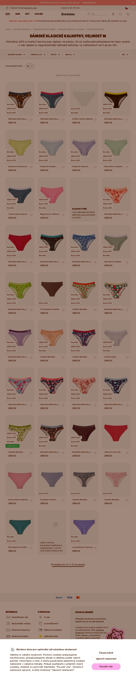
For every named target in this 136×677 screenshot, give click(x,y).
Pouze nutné (106, 652)
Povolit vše (106, 666)
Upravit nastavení (106, 659)
